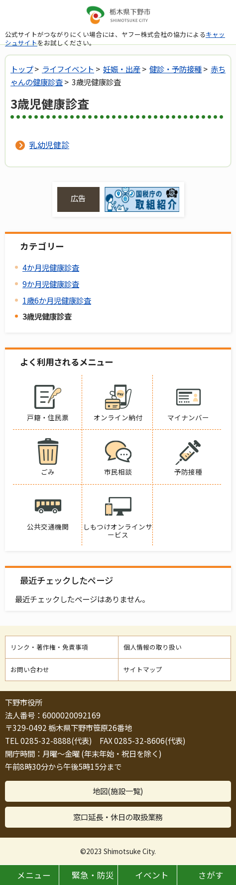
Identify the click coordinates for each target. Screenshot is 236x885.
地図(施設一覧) (118, 790)
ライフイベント (68, 68)
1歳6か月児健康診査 (56, 300)
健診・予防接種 (175, 68)
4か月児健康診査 (50, 267)
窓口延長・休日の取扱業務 (118, 816)
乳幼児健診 (49, 145)
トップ (21, 68)
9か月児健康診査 (50, 283)
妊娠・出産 (121, 68)
